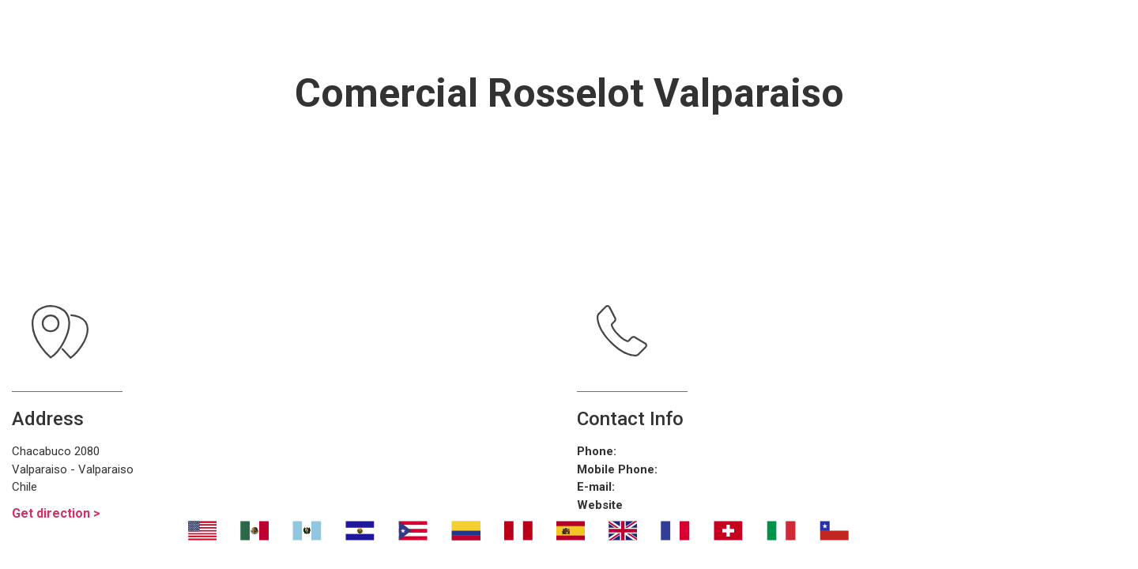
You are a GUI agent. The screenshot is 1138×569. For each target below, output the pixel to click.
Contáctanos (861, 31)
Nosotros (296, 31)
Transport (413, 31)
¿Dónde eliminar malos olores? (631, 31)
